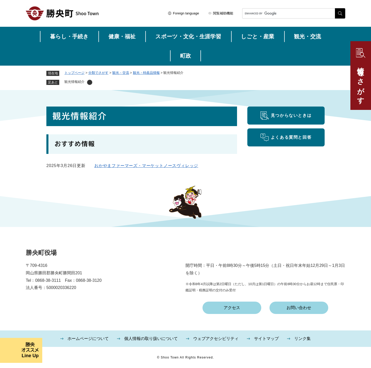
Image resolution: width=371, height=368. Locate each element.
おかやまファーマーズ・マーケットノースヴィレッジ (146, 165)
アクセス (232, 307)
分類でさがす (98, 73)
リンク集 (302, 338)
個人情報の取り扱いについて (151, 338)
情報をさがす (361, 81)
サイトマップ (266, 338)
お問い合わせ (298, 307)
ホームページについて (88, 338)
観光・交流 (307, 36)
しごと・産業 (257, 36)
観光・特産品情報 (146, 73)
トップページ (74, 73)
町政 (185, 56)
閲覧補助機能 (223, 13)
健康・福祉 (122, 36)
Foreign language (186, 13)
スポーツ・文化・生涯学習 (188, 36)
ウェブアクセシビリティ (216, 338)
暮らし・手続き (69, 36)
